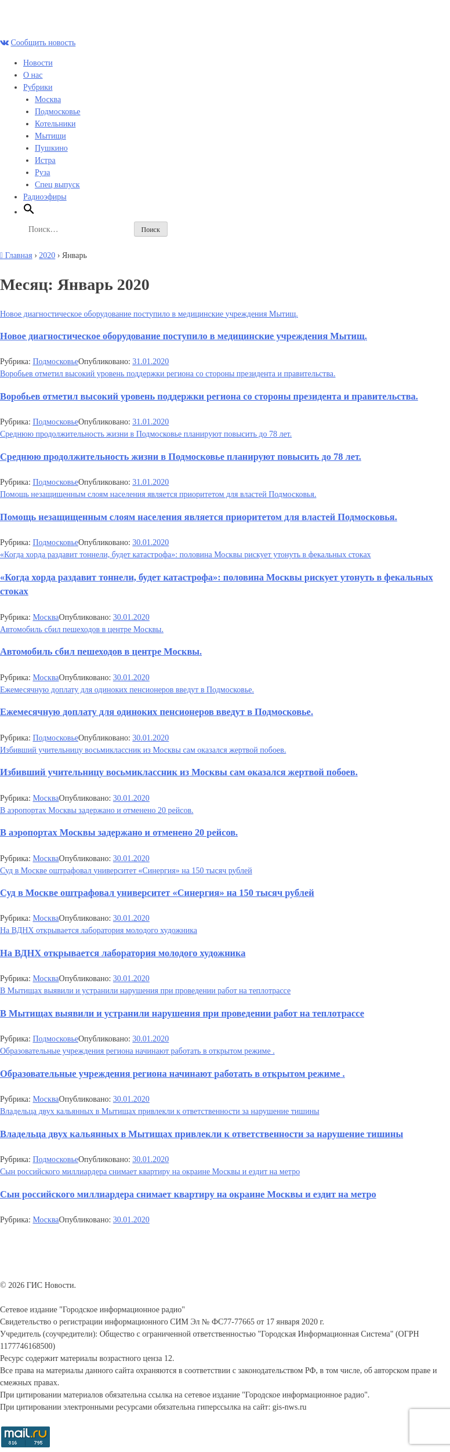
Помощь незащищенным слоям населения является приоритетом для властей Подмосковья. (158, 494)
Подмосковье (58, 111)
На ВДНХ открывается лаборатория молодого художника (98, 930)
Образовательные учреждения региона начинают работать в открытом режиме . (137, 1051)
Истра (45, 160)
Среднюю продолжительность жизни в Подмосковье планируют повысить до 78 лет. (146, 434)
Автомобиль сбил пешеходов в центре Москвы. (82, 629)
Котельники (55, 123)
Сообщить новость (43, 42)
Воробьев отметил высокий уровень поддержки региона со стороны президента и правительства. (168, 373)
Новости (38, 63)
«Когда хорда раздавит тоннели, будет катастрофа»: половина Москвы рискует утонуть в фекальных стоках (185, 554)
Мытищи (50, 136)
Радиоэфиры (45, 197)
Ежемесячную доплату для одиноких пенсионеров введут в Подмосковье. (127, 689)
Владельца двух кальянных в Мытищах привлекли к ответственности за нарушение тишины (160, 1111)
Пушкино (51, 148)
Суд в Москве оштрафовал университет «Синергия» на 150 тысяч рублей (126, 870)
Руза (42, 172)
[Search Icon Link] (29, 212)
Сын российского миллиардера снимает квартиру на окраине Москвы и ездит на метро (150, 1171)
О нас (33, 75)
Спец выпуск (57, 184)
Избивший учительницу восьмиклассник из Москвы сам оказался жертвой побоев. (143, 750)
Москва (48, 99)
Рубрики (38, 87)
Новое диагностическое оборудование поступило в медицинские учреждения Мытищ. (149, 314)
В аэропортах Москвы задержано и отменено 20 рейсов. (97, 810)
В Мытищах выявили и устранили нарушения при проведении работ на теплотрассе (145, 990)
